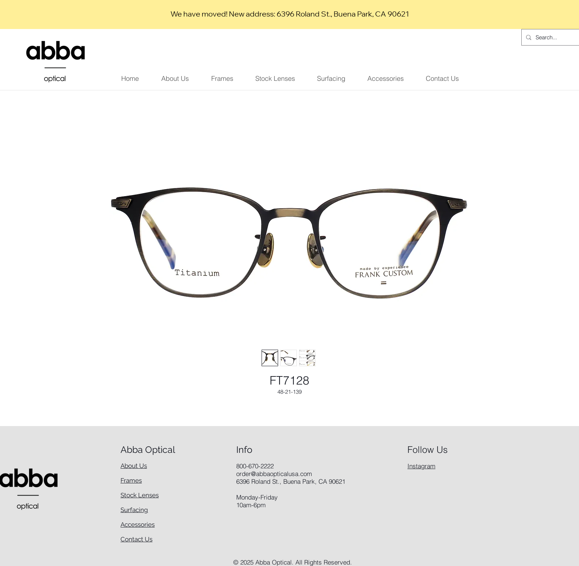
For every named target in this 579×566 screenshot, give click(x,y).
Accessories (138, 524)
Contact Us (136, 539)
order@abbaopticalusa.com (274, 473)
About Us (134, 465)
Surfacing (134, 509)
